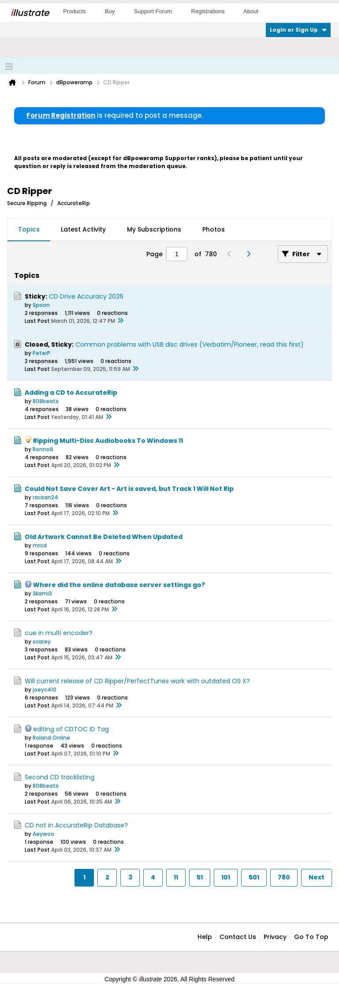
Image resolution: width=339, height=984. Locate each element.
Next (316, 877)
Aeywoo (43, 834)
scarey (42, 641)
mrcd (40, 545)
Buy (110, 11)
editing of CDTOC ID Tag (71, 729)
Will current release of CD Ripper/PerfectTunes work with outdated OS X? (137, 681)
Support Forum (153, 11)
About (250, 11)
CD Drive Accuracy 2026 (86, 296)
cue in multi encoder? (59, 633)
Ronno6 (43, 449)
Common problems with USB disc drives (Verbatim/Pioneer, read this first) (189, 344)
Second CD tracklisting (59, 777)
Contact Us (238, 936)
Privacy (275, 936)
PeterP (41, 353)
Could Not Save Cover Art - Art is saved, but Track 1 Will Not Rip (129, 488)
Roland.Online (51, 737)
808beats (46, 401)
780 (284, 877)
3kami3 (42, 593)
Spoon (41, 305)
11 (176, 877)
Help (204, 936)
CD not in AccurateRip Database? (76, 825)
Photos (213, 229)
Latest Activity (83, 229)
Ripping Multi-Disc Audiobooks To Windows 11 (108, 440)
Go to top (311, 936)
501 (254, 877)
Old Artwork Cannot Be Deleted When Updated (104, 536)
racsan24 (45, 497)
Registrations (208, 11)
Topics (29, 229)
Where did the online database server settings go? (119, 584)
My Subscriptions (154, 229)
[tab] (28, 229)
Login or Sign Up (298, 30)
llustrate (30, 13)
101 (225, 877)
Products (74, 11)
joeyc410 (44, 689)
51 (200, 877)
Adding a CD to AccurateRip (71, 392)
